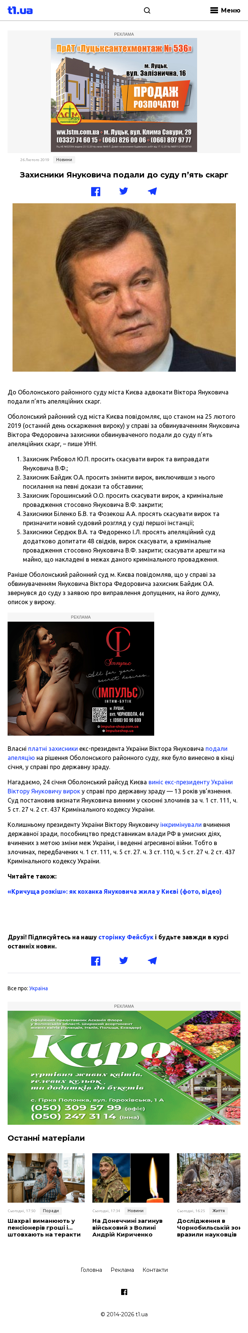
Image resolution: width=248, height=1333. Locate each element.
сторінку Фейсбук (125, 937)
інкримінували (181, 824)
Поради (51, 1210)
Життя (218, 1210)
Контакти (155, 1270)
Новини (64, 159)
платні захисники (53, 748)
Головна (91, 1270)
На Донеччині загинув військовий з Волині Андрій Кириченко (127, 1227)
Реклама (122, 1270)
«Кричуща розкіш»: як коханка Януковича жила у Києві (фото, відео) (115, 891)
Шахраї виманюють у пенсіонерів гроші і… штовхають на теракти (44, 1227)
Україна (38, 988)
